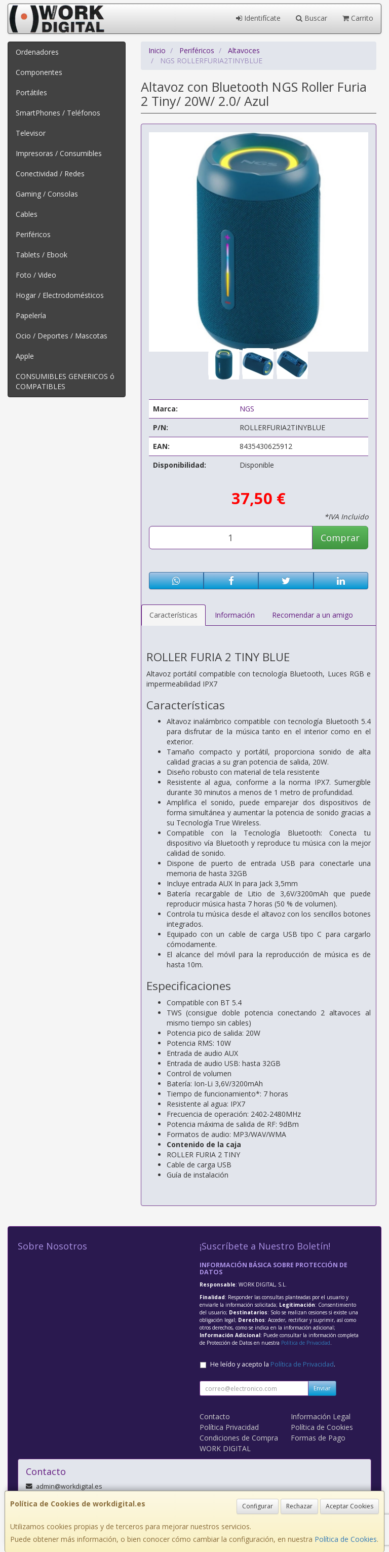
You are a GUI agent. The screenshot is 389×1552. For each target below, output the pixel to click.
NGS (247, 408)
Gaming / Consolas (47, 194)
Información (235, 615)
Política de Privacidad (305, 1342)
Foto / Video (36, 275)
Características (173, 615)
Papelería (31, 315)
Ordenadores (37, 52)
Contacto (215, 1416)
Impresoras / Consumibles (59, 153)
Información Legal (321, 1416)
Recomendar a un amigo (312, 615)
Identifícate (258, 18)
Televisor (31, 133)
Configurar (257, 1506)
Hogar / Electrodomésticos (60, 295)
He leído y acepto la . (272, 1364)
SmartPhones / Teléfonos (58, 113)
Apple (25, 356)
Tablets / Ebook (41, 254)
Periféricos (33, 234)
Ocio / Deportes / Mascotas (61, 335)
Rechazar (299, 1506)
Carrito (357, 18)
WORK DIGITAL (225, 1448)
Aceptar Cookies (349, 1506)
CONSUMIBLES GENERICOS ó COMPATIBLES (65, 381)
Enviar (322, 1388)
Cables (26, 214)
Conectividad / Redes (50, 173)
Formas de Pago (318, 1438)
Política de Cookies (346, 1539)
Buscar (311, 18)
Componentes (39, 72)
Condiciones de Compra (239, 1438)
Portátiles (31, 92)
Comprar (340, 538)
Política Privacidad (229, 1427)
